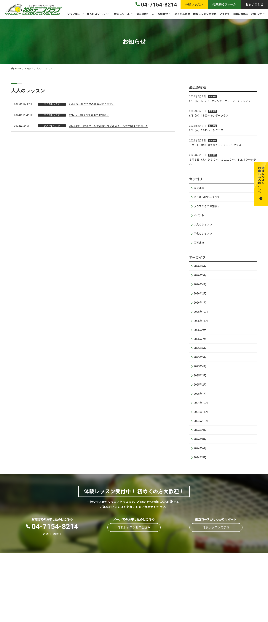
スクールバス (159, 602)
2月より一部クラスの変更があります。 (91, 104)
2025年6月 (200, 348)
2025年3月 (200, 375)
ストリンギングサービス (116, 602)
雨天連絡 (212, 97)
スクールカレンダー (113, 596)
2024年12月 (201, 402)
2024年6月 (200, 448)
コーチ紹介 (108, 590)
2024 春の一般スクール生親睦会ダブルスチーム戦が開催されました (108, 126)
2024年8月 (200, 439)
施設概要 (107, 577)
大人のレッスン (203, 224)
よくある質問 (222, 583)
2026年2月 (200, 293)
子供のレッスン (203, 233)
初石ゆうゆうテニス (163, 577)
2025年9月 (200, 329)
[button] (261, 184)
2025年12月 (201, 311)
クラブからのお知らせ (207, 206)
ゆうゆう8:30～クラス (207, 197)
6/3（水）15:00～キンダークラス (208, 115)
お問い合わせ (222, 612)
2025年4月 (200, 366)
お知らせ (219, 589)
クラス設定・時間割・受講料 (169, 571)
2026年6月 (200, 266)
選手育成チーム (223, 565)
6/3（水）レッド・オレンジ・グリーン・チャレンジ (219, 101)
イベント (199, 215)
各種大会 (219, 571)
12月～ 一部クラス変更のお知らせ (89, 115)
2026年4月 (200, 284)
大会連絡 (199, 187)
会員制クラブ (110, 584)
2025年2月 (200, 384)
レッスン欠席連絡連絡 (228, 606)
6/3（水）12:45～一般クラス (206, 130)
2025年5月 (200, 357)
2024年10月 (201, 421)
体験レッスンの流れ (226, 577)
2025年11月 (201, 320)
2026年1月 (200, 302)
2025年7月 (200, 339)
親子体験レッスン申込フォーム (234, 600)
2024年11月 (201, 411)
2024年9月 (200, 430)
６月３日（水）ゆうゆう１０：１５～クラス (215, 145)
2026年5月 (200, 275)
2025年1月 (200, 393)
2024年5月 (200, 457)
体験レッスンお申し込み (229, 595)
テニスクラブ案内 (112, 571)
